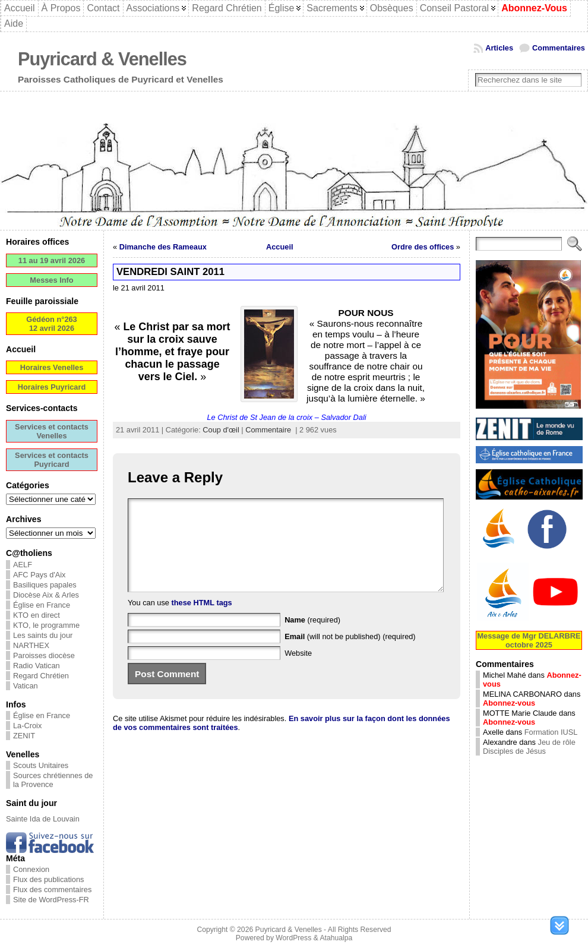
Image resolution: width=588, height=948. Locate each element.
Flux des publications (48, 879)
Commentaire (268, 429)
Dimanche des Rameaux (163, 246)
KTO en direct (36, 615)
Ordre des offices (422, 246)
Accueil (279, 246)
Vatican (25, 685)
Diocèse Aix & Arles (46, 594)
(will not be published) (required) (350, 654)
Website (298, 670)
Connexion (31, 869)
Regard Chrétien (41, 675)
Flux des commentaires (52, 889)
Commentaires (558, 47)
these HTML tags (202, 620)
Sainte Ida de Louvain (43, 818)
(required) (312, 637)
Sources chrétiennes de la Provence (53, 780)
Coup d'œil (221, 429)
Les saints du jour (42, 635)
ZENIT (24, 735)
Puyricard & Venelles (102, 59)
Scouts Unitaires (40, 765)
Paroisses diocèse (44, 655)
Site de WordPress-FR (51, 899)
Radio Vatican (36, 665)
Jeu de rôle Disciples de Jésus (529, 747)
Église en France (41, 605)
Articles (499, 47)
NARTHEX (31, 645)
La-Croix (27, 725)
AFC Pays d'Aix (39, 574)
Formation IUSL (551, 732)
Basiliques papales (45, 584)
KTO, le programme (46, 625)
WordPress (293, 938)
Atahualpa (336, 938)
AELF (22, 564)
